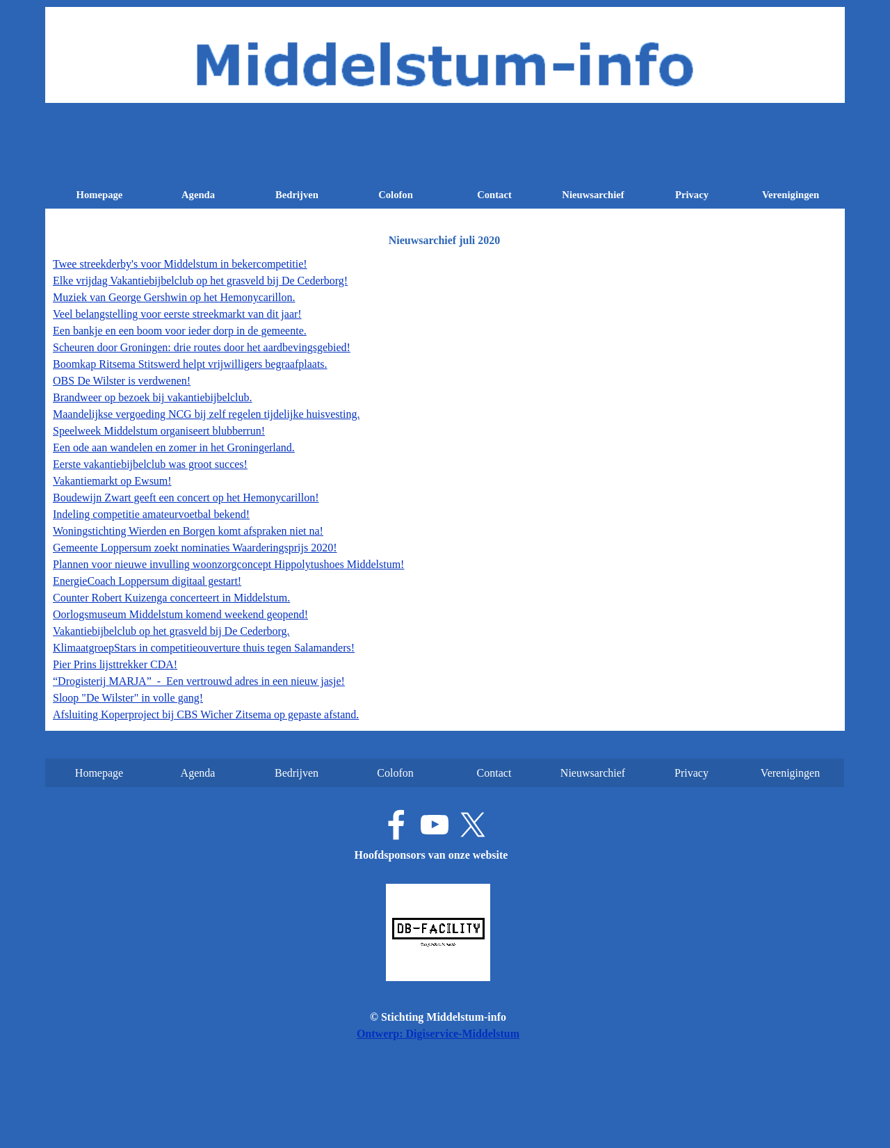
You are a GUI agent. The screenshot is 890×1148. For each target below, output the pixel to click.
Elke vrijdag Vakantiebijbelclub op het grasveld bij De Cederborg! (200, 280)
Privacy (692, 194)
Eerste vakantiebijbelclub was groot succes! (150, 464)
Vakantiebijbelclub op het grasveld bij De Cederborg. (171, 631)
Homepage (99, 194)
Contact (494, 194)
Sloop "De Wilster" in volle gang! (128, 698)
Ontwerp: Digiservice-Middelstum (438, 1034)
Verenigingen (790, 194)
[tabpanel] (445, 489)
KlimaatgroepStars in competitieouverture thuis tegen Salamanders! (204, 648)
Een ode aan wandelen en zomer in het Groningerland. (174, 447)
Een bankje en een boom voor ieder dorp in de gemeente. (180, 331)
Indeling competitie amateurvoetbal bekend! (151, 514)
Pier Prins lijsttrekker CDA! (115, 664)
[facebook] (396, 824)
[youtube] (434, 824)
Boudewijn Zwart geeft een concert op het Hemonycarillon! (186, 497)
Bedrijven (296, 194)
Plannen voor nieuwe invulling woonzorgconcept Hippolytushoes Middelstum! (228, 564)
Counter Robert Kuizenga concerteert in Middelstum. (171, 598)
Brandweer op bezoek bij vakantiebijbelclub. (152, 397)
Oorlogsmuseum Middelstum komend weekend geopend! (180, 614)
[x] (472, 824)
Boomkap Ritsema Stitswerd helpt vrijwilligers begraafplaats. (190, 364)
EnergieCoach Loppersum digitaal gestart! (147, 581)
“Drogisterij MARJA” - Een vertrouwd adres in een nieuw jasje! (199, 681)
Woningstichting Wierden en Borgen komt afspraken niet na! (188, 531)
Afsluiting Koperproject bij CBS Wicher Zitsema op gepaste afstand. (206, 714)
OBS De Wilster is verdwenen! (122, 381)
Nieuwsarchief (593, 194)
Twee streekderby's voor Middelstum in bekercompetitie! (180, 264)
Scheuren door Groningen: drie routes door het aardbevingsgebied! (201, 347)
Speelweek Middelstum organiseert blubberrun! (159, 431)
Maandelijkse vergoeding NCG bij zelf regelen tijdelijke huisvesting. (206, 414)
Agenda (198, 194)
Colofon (395, 194)
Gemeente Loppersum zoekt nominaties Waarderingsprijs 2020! (195, 547)
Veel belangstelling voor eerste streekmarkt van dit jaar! (177, 314)
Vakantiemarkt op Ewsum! (112, 481)
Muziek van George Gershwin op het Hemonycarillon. (174, 297)
